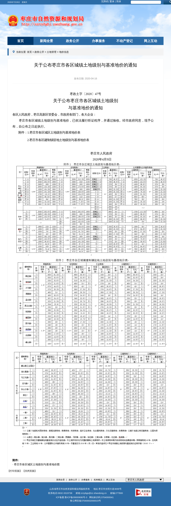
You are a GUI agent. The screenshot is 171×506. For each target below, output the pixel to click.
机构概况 (98, 479)
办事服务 (98, 41)
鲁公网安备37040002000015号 (85, 500)
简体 (118, 1)
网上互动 (150, 41)
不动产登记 (124, 41)
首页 (20, 41)
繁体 (112, 1)
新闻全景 (46, 41)
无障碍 (104, 1)
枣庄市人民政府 (136, 479)
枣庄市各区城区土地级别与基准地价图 (37, 464)
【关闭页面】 (29, 471)
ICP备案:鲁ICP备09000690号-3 (71, 497)
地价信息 (64, 52)
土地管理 (51, 52)
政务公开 (72, 41)
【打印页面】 (14, 471)
